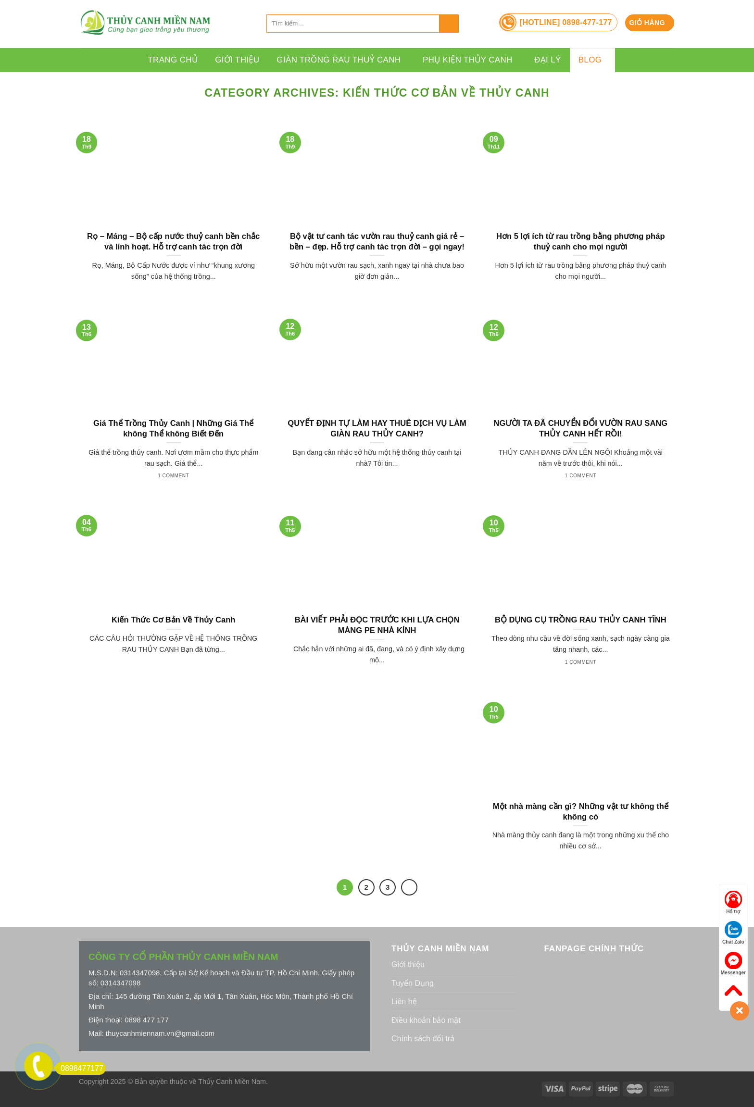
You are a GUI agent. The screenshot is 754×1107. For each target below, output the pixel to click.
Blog (592, 60)
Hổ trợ (733, 902)
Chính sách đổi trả (422, 1038)
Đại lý (547, 59)
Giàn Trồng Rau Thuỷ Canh (340, 60)
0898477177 (79, 1068)
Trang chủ (173, 59)
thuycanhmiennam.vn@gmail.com (160, 1033)
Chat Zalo (733, 933)
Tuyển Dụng (412, 983)
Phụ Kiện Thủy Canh (470, 60)
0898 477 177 (147, 1020)
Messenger (733, 963)
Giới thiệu (237, 59)
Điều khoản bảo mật (426, 1020)
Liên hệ (404, 1001)
